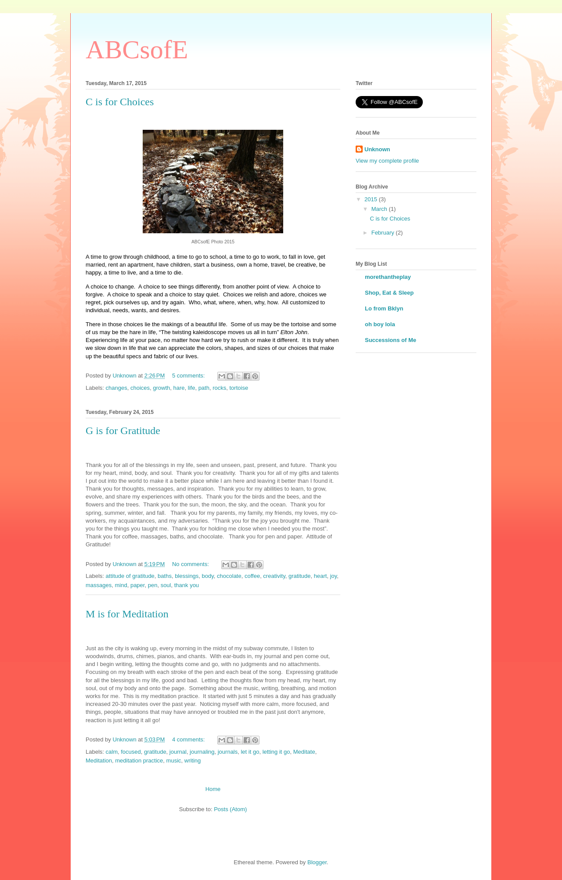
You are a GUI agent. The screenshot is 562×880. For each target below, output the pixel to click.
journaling (202, 751)
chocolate (229, 576)
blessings (186, 576)
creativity (274, 576)
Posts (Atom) (230, 809)
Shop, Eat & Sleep (389, 292)
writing (192, 760)
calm (112, 751)
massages (99, 585)
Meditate (304, 751)
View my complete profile (387, 160)
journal (178, 751)
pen (153, 585)
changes (116, 388)
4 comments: (189, 739)
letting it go (276, 751)
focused (131, 751)
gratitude (299, 576)
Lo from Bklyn (384, 308)
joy (333, 576)
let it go (250, 751)
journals (228, 751)
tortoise (238, 388)
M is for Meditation (127, 614)
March (380, 209)
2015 (371, 199)
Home (213, 789)
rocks (219, 388)
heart (320, 576)
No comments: (191, 564)
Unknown (377, 149)
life (191, 388)
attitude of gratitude (130, 576)
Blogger (317, 862)
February (383, 232)
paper (137, 585)
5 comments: (189, 375)
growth (161, 388)
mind (121, 585)
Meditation (99, 760)
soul (166, 585)
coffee (252, 576)
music (173, 760)
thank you (186, 585)
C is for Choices (120, 101)
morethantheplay (388, 277)
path (203, 388)
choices (140, 388)
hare (179, 388)
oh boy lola (380, 324)
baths (165, 576)
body (208, 576)
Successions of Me (390, 340)
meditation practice (139, 760)
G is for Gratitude (123, 430)
